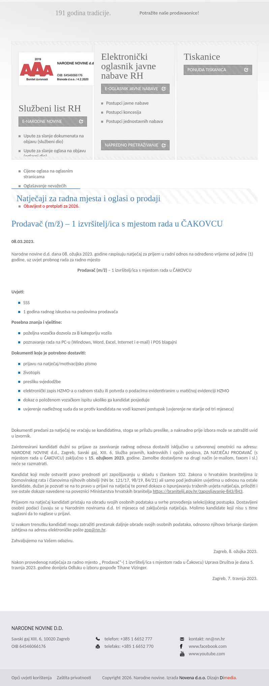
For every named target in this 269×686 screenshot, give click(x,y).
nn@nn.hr (215, 639)
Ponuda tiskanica (206, 70)
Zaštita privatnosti (74, 678)
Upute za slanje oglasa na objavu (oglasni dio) (55, 153)
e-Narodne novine (42, 121)
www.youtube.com (207, 654)
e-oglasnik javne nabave (131, 88)
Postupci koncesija (123, 112)
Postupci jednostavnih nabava (134, 121)
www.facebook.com (208, 646)
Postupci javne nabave (127, 103)
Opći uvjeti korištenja (31, 678)
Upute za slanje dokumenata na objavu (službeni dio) (54, 138)
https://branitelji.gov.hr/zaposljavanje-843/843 (197, 491)
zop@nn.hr (95, 530)
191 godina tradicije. (83, 13)
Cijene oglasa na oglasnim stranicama (48, 174)
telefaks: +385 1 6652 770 (128, 646)
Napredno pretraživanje (131, 145)
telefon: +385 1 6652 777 (128, 639)
